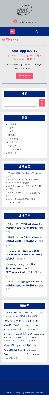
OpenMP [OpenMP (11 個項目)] (20, 345)
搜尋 (25, 93)
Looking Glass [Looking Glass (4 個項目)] (39, 334)
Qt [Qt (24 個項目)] (28, 349)
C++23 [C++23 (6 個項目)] (25, 326)
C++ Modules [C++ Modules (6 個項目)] (34, 326)
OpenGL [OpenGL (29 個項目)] (9, 345)
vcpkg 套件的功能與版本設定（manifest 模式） (21, 201)
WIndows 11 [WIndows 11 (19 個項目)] (36, 354)
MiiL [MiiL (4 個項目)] (32, 337)
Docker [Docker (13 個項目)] (8, 312)
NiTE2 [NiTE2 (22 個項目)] (7, 340)
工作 (12, 128)
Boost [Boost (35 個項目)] (8, 320)
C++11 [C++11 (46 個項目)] (26, 320)
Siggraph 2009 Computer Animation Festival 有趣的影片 (24, 255)
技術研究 (14, 138)
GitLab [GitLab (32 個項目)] (22, 329)
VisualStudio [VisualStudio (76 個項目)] (13, 354)
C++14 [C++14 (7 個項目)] (35, 321)
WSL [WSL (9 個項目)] (11, 358)
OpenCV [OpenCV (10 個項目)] (32, 340)
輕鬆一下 (12, 153)
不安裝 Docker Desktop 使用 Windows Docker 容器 (20, 268)
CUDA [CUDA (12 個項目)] (7, 329)
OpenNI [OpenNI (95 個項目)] (31, 345)
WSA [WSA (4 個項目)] (6, 358)
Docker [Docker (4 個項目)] (13, 329)
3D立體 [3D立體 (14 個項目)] (34, 315)
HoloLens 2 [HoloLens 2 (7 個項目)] (32, 329)
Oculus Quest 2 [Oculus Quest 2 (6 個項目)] (36, 313)
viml (32, 56)
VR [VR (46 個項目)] (26, 354)
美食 (12, 131)
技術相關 (12, 135)
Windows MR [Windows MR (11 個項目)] (22, 316)
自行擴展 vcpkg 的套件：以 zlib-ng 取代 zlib (24, 187)
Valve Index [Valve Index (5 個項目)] (9, 316)
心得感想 (12, 124)
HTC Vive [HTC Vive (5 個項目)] (8, 334)
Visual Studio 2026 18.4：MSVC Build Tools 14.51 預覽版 (23, 181)
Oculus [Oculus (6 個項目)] (15, 341)
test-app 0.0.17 (24, 51)
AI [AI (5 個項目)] (40, 316)
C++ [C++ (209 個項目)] (17, 320)
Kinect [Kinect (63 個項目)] (27, 333)
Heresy (12, 251)
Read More (23, 74)
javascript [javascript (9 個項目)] (17, 334)
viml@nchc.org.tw (19, 21)
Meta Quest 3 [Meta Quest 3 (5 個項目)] (24, 337)
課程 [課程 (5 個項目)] (15, 358)
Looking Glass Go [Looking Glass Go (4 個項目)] (10, 337)
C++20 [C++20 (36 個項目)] (17, 325)
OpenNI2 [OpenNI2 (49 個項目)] (10, 349)
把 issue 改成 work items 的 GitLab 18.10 (23, 174)
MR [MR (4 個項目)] (36, 337)
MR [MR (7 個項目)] (26, 313)
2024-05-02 (17, 56)
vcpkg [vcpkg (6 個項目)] (33, 350)
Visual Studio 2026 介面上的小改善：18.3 (23, 194)
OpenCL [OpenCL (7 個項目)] (23, 341)
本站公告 (12, 146)
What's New (15, 149)
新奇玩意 (14, 142)
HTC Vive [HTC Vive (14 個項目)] (18, 312)
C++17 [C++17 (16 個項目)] (8, 325)
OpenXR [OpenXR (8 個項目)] (21, 350)
